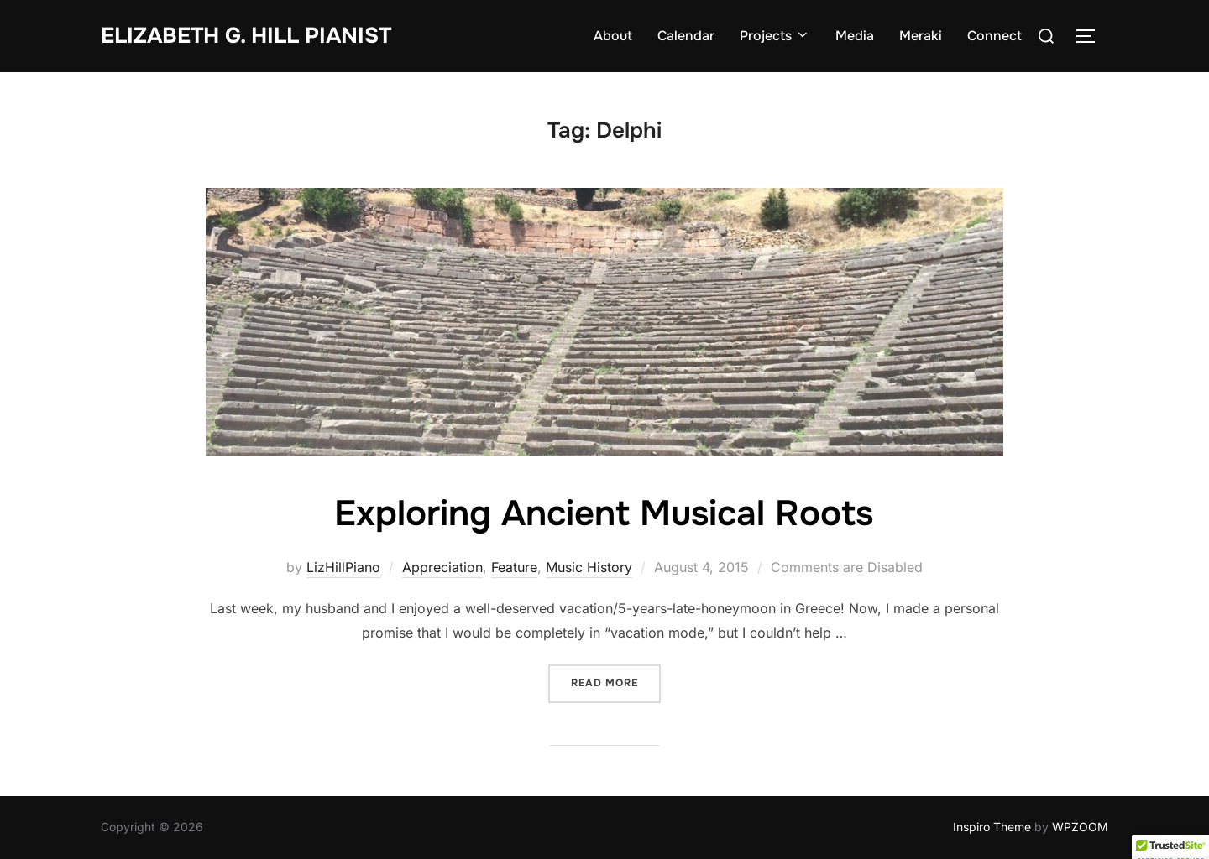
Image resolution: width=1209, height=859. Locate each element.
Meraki (920, 35)
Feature (514, 567)
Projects (775, 35)
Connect (994, 35)
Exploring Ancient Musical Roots (603, 513)
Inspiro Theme (992, 827)
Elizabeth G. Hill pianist (246, 35)
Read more (616, 682)
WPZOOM (1080, 827)
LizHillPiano (343, 567)
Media (854, 35)
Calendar (685, 35)
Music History (589, 567)
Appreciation (442, 567)
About (613, 35)
